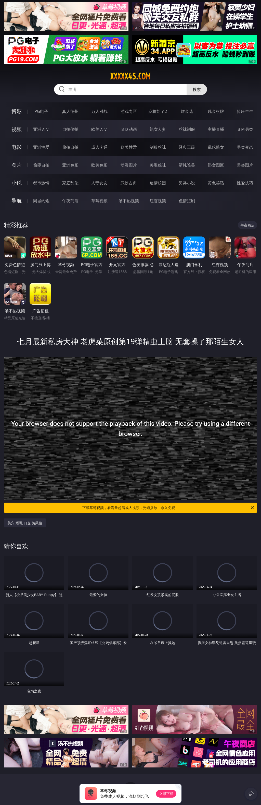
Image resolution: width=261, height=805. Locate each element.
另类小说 (187, 183)
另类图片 (245, 165)
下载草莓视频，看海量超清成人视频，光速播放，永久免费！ (168, 508)
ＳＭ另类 (245, 129)
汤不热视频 (129, 201)
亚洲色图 (70, 165)
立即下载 (166, 793)
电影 (16, 147)
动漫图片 (129, 165)
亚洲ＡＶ (41, 129)
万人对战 (99, 111)
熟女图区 (216, 165)
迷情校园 (158, 183)
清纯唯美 (187, 165)
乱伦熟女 (216, 147)
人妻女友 (99, 183)
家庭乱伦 (70, 183)
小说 (16, 182)
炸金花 (187, 111)
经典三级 (187, 147)
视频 (16, 129)
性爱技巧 (245, 183)
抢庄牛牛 (245, 111)
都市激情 (41, 183)
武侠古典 (129, 183)
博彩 (16, 111)
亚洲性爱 (41, 147)
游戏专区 (129, 111)
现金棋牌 (216, 111)
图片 (16, 164)
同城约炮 (41, 201)
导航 (16, 200)
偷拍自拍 (70, 147)
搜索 (197, 89)
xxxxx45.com (130, 76)
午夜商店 (70, 201)
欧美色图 (99, 165)
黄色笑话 (216, 183)
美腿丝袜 (158, 165)
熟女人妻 (158, 129)
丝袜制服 (187, 129)
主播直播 (216, 129)
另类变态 (245, 147)
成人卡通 (99, 147)
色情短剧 (187, 201)
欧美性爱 (129, 147)
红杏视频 (158, 201)
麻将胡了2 (157, 111)
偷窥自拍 (41, 165)
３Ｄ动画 (129, 129)
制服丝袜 (158, 147)
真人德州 (70, 111)
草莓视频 (99, 201)
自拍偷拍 (70, 129)
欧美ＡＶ (99, 129)
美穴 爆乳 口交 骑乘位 (24, 522)
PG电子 (41, 111)
